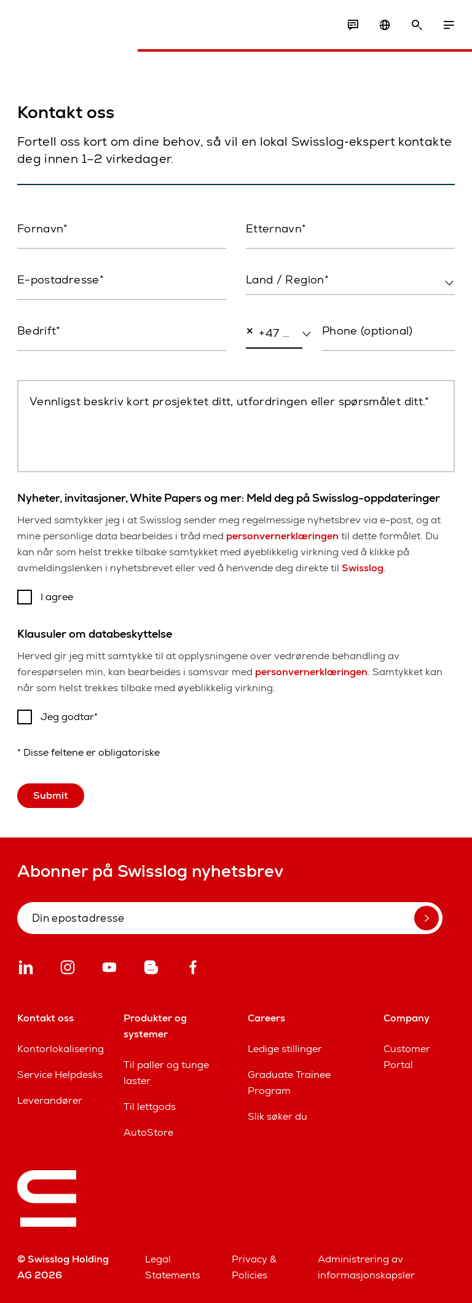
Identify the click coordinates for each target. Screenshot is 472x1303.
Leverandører (49, 1100)
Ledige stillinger (285, 1048)
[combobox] (350, 280)
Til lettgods (150, 1106)
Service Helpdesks (60, 1074)
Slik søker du (277, 1116)
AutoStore (148, 1132)
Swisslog (363, 567)
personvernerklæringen (282, 535)
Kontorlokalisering (60, 1048)
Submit (50, 795)
